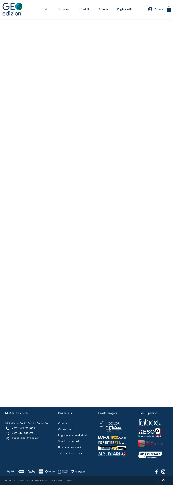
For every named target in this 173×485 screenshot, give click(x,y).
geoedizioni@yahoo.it (25, 437)
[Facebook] (156, 471)
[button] (44, 9)
